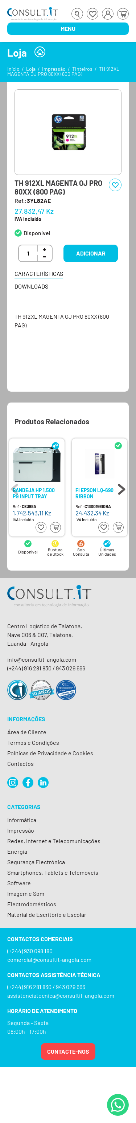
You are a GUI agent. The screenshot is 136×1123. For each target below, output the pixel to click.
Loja (31, 69)
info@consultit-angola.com (41, 659)
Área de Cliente (26, 731)
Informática (21, 819)
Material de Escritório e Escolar (46, 914)
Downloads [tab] (31, 286)
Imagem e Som (25, 893)
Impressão (54, 69)
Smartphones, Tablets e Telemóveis (52, 872)
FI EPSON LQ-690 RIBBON (94, 493)
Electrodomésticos (31, 904)
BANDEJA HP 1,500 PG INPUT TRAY (34, 493)
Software (19, 882)
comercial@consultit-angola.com (49, 959)
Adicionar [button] (91, 253)
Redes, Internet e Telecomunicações (53, 840)
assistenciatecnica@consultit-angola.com (60, 995)
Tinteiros (82, 69)
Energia (17, 851)
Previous (14, 487)
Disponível (37, 232)
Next (121, 487)
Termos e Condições (33, 742)
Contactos (20, 763)
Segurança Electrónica (36, 861)
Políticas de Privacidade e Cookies (50, 753)
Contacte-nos (68, 1051)
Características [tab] (39, 273)
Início (13, 69)
